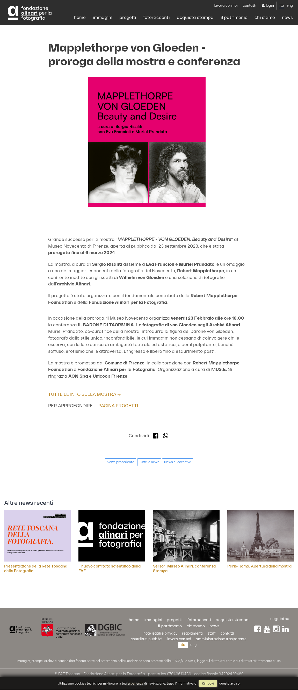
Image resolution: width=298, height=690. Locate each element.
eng (290, 5)
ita (281, 5)
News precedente (120, 462)
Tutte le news (149, 462)
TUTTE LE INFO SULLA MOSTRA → (84, 394)
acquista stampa (195, 17)
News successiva (177, 462)
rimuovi (208, 683)
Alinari (30, 13)
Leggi (171, 683)
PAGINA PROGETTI (118, 405)
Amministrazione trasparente (221, 639)
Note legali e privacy (160, 633)
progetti (127, 17)
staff (212, 633)
